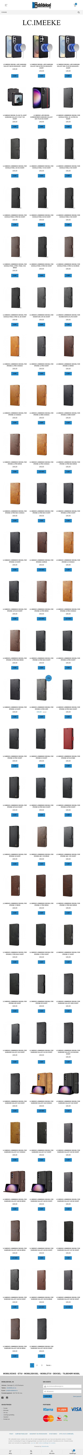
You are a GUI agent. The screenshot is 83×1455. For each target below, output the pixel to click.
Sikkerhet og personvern (38, 1434)
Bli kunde (5, 1410)
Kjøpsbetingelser (21, 1434)
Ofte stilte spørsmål (66, 1434)
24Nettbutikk (45, 1446)
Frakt (11, 1434)
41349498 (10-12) (11, 1388)
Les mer (33, 1443)
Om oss (5, 1412)
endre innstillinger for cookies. (47, 1443)
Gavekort (5, 1417)
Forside (5, 1408)
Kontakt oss (6, 1419)
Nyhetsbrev (53, 1434)
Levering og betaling (8, 1415)
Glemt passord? (77, 1396)
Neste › (48, 1365)
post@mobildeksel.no (12, 1390)
